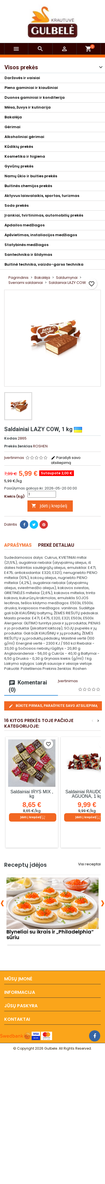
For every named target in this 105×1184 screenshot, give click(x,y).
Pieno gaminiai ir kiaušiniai (31, 87)
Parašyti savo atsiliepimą (66, 460)
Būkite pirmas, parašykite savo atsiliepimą (53, 706)
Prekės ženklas (18, 446)
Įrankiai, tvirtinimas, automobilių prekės (43, 215)
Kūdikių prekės (18, 146)
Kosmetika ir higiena (24, 156)
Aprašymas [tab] (18, 545)
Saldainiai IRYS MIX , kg (31, 794)
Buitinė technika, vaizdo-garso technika (43, 264)
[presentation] (2, 902)
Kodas (10, 438)
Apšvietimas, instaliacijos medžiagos (40, 235)
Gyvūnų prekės (18, 166)
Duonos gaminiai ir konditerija (34, 97)
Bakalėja (13, 117)
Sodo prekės (16, 205)
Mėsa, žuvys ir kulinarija (27, 107)
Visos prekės (21, 67)
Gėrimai (12, 127)
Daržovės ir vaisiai (22, 78)
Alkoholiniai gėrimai (24, 136)
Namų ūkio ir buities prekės (30, 176)
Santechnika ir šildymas (28, 254)
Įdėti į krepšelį (49, 506)
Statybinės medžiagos (26, 244)
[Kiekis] (41, 494)
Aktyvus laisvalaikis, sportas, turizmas (41, 195)
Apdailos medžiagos (24, 225)
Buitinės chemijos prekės (28, 185)
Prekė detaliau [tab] (56, 545)
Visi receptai (89, 864)
